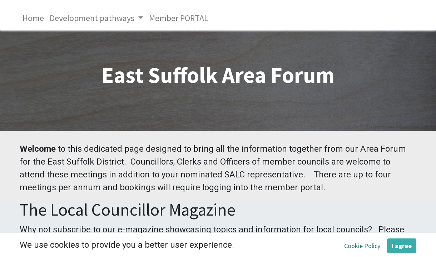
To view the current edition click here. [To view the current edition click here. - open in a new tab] (258, 242)
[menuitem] (33, 18)
